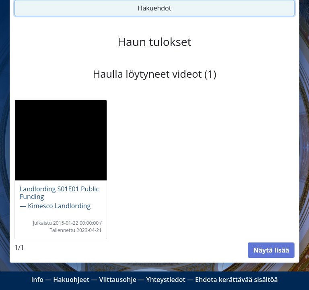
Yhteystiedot (165, 279)
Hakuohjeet (71, 279)
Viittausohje (117, 279)
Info (37, 279)
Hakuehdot (154, 8)
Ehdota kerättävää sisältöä (236, 279)
